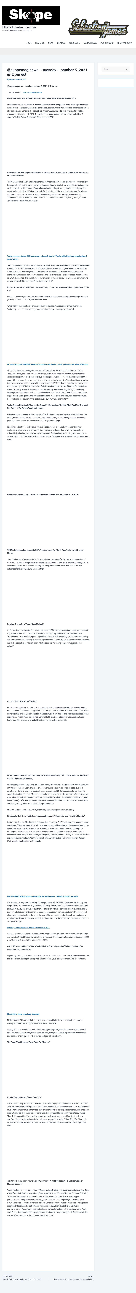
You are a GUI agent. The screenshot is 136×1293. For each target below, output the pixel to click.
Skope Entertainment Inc (19, 27)
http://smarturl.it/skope (33, 92)
